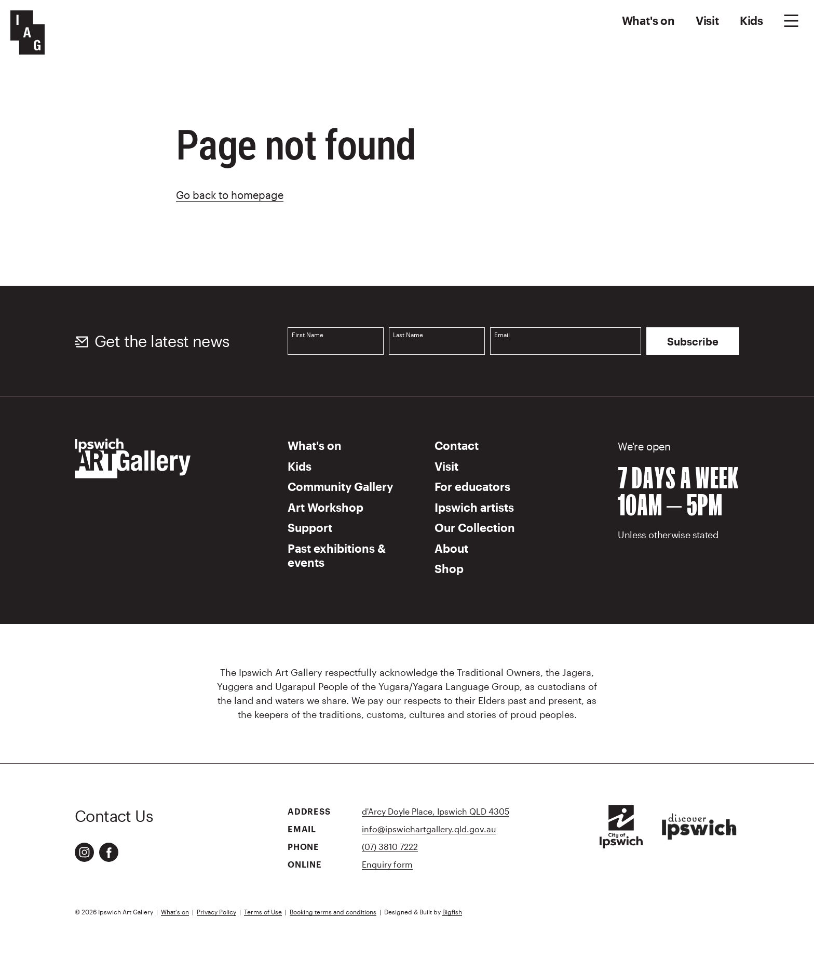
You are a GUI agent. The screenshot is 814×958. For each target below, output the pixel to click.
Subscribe (692, 341)
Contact (457, 445)
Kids (751, 20)
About (451, 548)
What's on (648, 20)
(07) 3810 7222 (390, 846)
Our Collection (475, 527)
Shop (449, 568)
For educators (472, 486)
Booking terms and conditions (333, 911)
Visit (707, 20)
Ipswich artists (474, 507)
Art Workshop (325, 507)
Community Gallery (340, 486)
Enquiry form (387, 864)
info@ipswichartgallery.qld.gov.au (429, 829)
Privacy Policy (216, 911)
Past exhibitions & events (337, 555)
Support (310, 527)
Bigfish (452, 911)
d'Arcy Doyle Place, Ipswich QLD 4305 (435, 811)
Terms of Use (263, 911)
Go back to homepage (229, 195)
